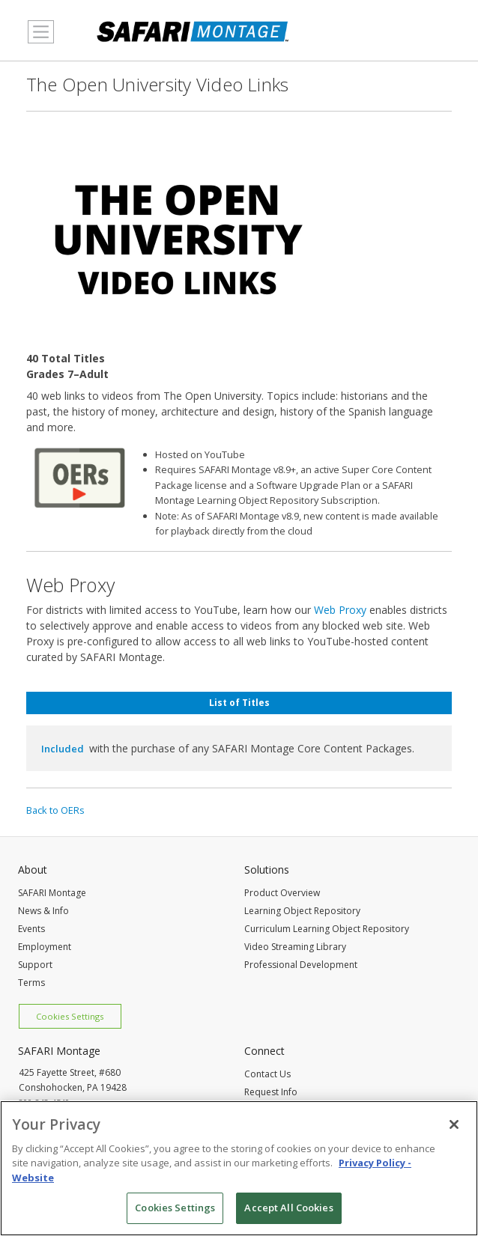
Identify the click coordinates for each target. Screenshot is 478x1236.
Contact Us (267, 1074)
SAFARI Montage (52, 892)
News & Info (43, 910)
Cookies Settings (69, 1016)
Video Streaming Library (295, 946)
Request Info (270, 1092)
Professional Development (300, 964)
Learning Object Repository (302, 910)
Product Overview (282, 892)
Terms (31, 982)
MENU (37, 40)
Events (31, 928)
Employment (44, 946)
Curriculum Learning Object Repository (326, 928)
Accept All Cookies (288, 1210)
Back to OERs (55, 810)
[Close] (454, 1125)
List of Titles (239, 702)
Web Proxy (340, 610)
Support (35, 964)
